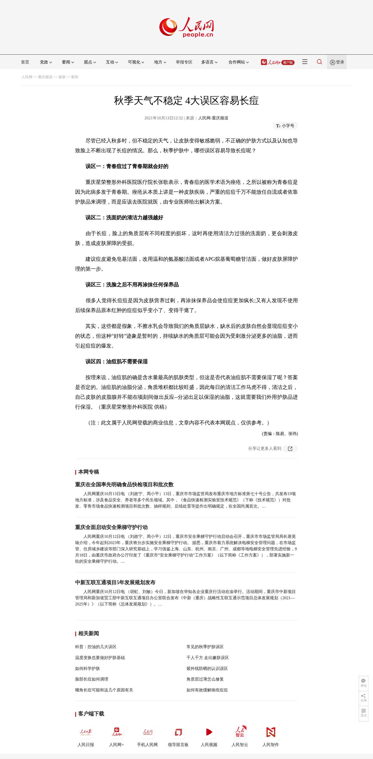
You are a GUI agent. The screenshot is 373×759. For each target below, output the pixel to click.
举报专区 (184, 62)
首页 (25, 62)
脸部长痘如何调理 (91, 679)
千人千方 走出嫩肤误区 (208, 657)
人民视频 (209, 735)
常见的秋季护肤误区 (205, 647)
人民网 (26, 77)
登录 (340, 62)
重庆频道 (45, 77)
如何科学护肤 (87, 668)
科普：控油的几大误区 (96, 647)
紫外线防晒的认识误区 (207, 668)
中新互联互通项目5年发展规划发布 (115, 582)
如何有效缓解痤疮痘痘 (207, 690)
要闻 (74, 77)
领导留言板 (178, 735)
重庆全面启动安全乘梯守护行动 (111, 527)
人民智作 (271, 735)
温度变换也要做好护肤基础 (100, 657)
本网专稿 (88, 472)
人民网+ (116, 735)
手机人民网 (147, 735)
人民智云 (240, 735)
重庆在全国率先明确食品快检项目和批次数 (124, 484)
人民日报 (86, 735)
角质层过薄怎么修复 (205, 679)
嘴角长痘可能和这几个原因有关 (104, 690)
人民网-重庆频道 (213, 118)
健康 (62, 77)
